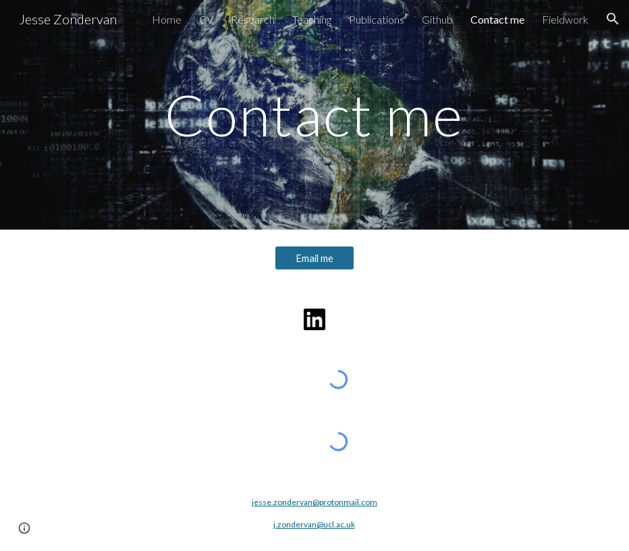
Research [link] (253, 19)
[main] (314, 114)
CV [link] (206, 19)
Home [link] (167, 19)
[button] (613, 19)
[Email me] (314, 257)
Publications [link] (376, 19)
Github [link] (437, 19)
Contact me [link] (497, 19)
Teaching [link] (311, 19)
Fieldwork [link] (565, 19)
